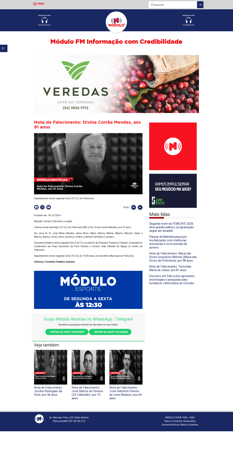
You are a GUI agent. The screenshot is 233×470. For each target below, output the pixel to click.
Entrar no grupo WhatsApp (67, 332)
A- (140, 207)
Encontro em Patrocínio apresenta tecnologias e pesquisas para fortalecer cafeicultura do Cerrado (171, 279)
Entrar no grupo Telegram (110, 332)
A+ (133, 207)
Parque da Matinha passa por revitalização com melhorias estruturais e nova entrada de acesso (168, 242)
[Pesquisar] (172, 4)
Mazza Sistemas (189, 424)
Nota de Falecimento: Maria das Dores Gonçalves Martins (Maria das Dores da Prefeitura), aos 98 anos (173, 257)
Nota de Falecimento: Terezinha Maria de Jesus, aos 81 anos (170, 268)
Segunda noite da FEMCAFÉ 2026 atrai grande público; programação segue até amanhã (171, 227)
